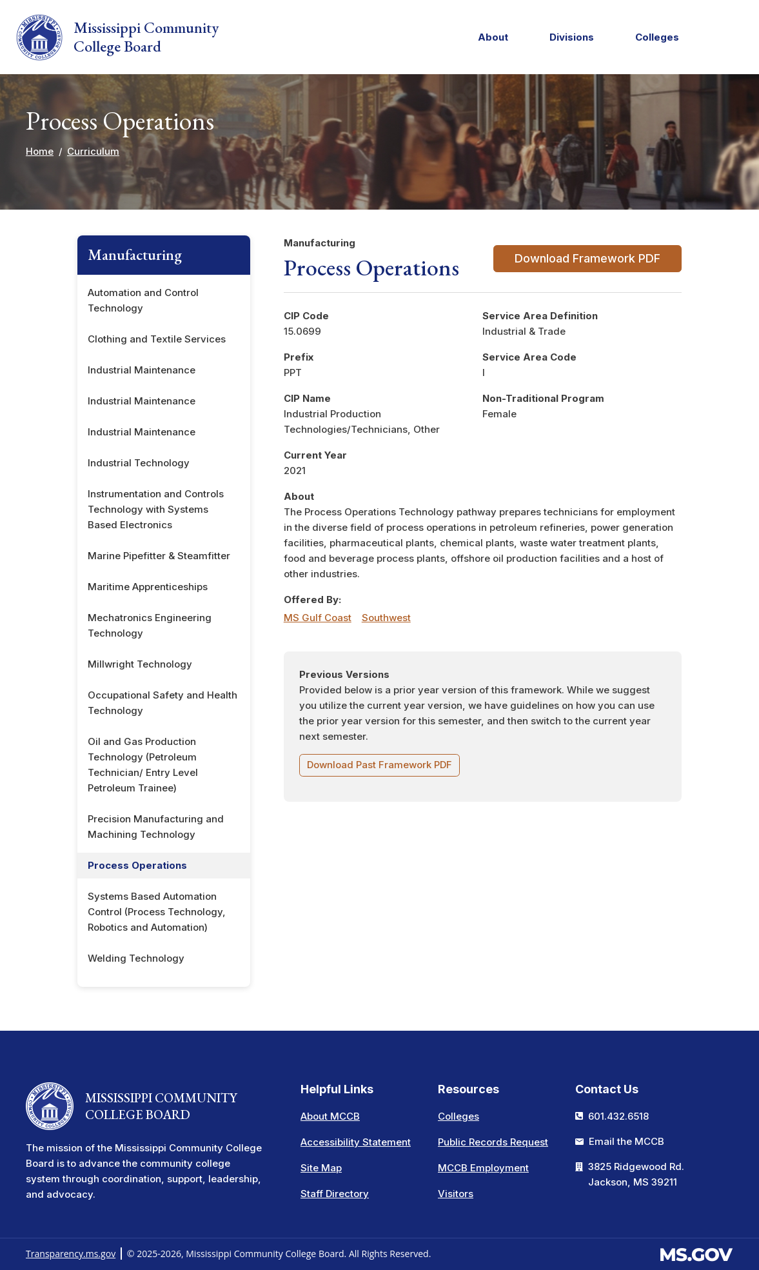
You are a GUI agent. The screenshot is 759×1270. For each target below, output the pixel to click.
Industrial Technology (139, 463)
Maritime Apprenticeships (148, 586)
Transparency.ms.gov (70, 1253)
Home (40, 151)
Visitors (455, 1193)
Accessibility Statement (356, 1142)
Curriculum (93, 151)
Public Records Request (493, 1142)
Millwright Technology (140, 664)
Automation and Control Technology (143, 300)
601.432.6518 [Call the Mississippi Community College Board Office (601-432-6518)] (618, 1116)
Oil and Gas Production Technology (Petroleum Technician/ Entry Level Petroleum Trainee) (143, 764)
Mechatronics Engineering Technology (150, 625)
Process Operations (137, 865)
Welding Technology (136, 958)
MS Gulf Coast (317, 617)
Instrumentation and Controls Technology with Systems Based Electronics (156, 509)
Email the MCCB (626, 1141)
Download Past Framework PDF (379, 765)
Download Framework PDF (587, 258)
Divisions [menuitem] (568, 39)
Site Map (321, 1168)
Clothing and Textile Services (157, 339)
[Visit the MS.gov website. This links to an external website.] (696, 1253)
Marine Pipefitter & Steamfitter (159, 556)
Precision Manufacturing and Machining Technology (156, 826)
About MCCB (330, 1116)
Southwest (386, 617)
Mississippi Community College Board (117, 37)
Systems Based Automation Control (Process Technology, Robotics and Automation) (157, 911)
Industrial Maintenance (141, 370)
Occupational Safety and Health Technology (162, 703)
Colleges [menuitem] (654, 39)
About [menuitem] (489, 39)
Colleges (458, 1116)
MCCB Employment (483, 1168)
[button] (737, 37)
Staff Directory (335, 1193)
